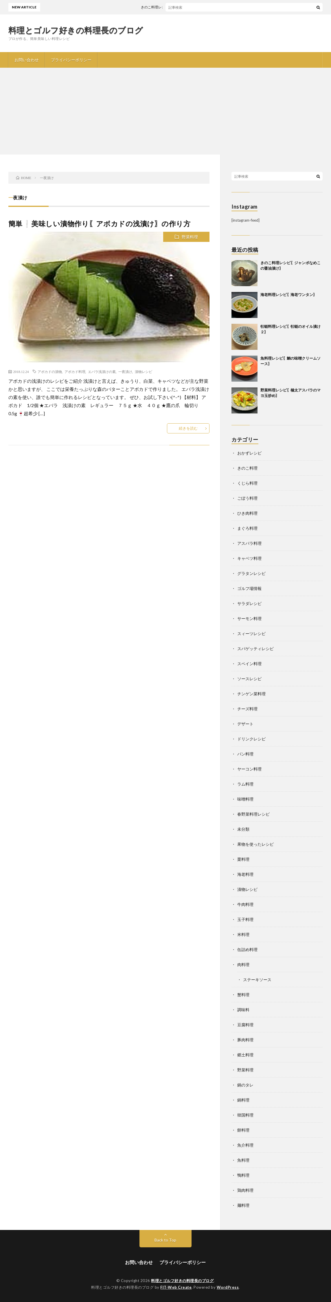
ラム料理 (245, 783)
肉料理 (243, 964)
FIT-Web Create (176, 1287)
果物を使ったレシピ (255, 844)
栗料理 (243, 859)
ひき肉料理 (247, 513)
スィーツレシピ (251, 633)
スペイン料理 (249, 663)
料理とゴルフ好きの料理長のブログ (75, 30)
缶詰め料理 (247, 949)
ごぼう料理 (247, 498)
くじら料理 (247, 483)
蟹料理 (243, 994)
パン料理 (245, 753)
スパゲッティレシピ (255, 648)
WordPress (228, 1287)
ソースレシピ (249, 678)
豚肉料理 (245, 1039)
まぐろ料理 (247, 528)
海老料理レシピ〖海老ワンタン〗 (288, 294)
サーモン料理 (249, 618)
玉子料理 (245, 919)
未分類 (243, 829)
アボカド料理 (75, 371)
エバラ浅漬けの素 (102, 371)
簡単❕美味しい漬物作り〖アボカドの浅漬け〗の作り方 (99, 223)
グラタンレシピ (251, 573)
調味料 (243, 1009)
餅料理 (243, 1130)
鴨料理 (243, 1175)
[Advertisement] (165, 111)
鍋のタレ (245, 1084)
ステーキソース (257, 979)
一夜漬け (125, 371)
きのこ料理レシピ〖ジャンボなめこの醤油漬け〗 (184, 7)
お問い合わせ (26, 59)
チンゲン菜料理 (251, 693)
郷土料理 (245, 1054)
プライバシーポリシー (71, 59)
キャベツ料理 (249, 558)
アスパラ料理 (249, 543)
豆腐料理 (245, 1024)
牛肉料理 (245, 904)
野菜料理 (190, 236)
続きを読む (188, 428)
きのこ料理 (247, 468)
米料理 (243, 934)
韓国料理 (245, 1114)
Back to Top (165, 1239)
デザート (245, 723)
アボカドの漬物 (50, 371)
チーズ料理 (247, 708)
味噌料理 (245, 799)
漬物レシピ (143, 371)
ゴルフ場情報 (249, 588)
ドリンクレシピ (251, 738)
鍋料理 (243, 1099)
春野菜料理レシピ (253, 814)
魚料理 (243, 1160)
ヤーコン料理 (249, 768)
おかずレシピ (249, 452)
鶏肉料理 (245, 1190)
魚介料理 (245, 1145)
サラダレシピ (249, 603)
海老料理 (245, 874)
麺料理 (243, 1205)
